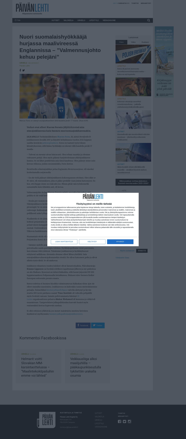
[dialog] (93, 219)
